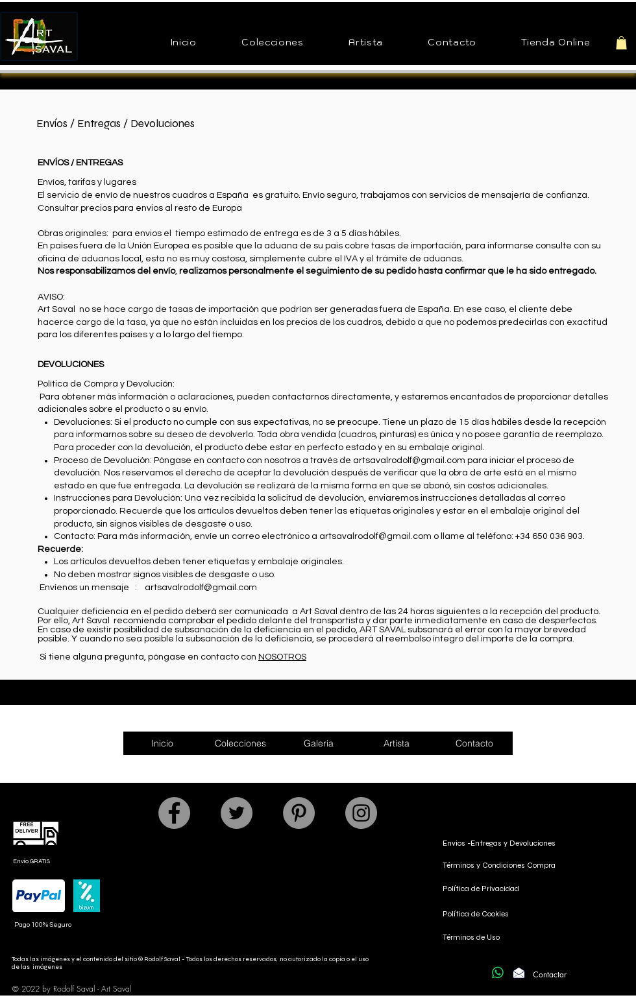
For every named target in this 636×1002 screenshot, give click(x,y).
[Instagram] (361, 813)
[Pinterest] (299, 813)
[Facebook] (174, 813)
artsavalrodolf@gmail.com (409, 460)
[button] (273, 43)
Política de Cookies (476, 913)
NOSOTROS (282, 657)
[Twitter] (236, 813)
